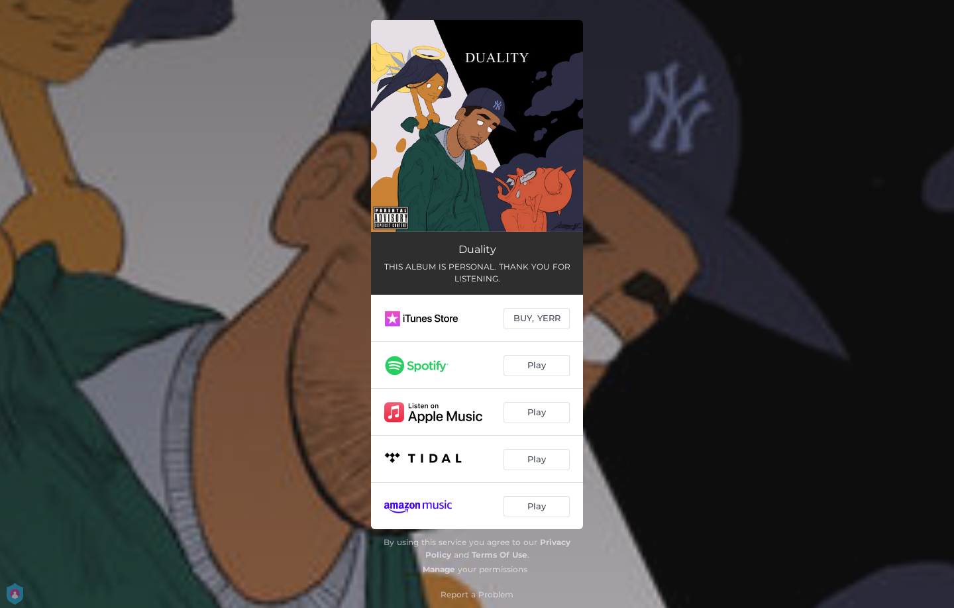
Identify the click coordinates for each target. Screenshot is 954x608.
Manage (439, 569)
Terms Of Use (499, 555)
